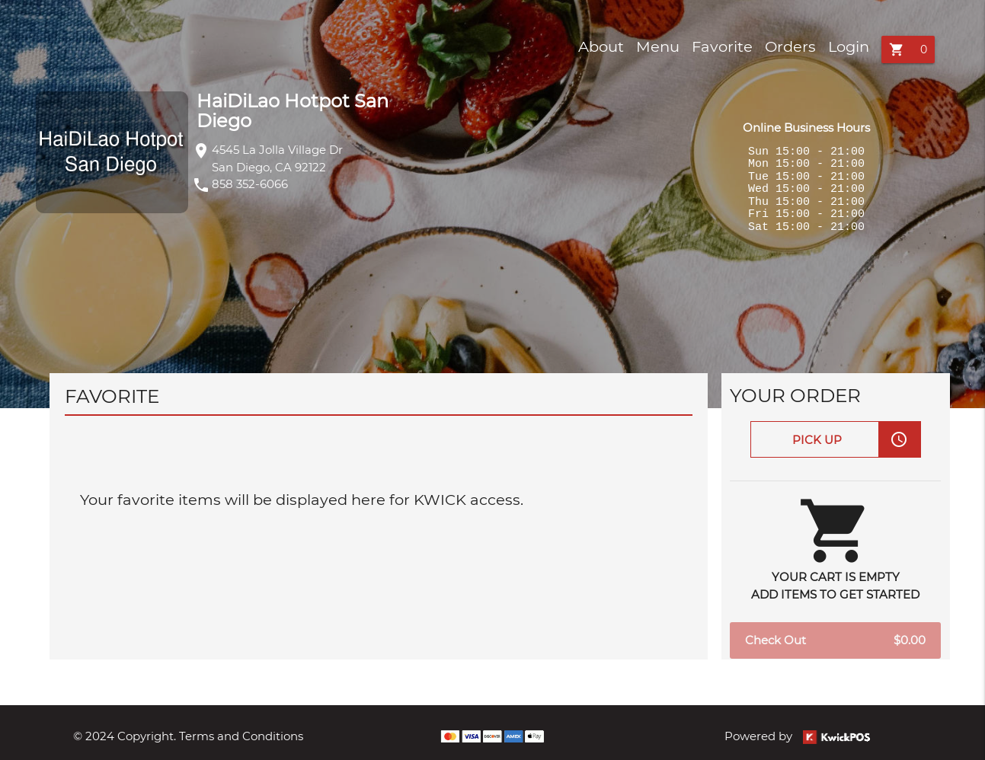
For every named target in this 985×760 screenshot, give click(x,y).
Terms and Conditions (241, 736)
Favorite (722, 46)
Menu (658, 46)
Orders (790, 46)
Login (848, 46)
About (601, 46)
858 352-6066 (250, 184)
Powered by (797, 736)
